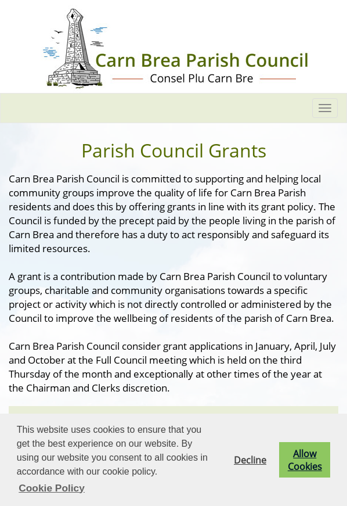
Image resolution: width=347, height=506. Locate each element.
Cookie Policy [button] (52, 488)
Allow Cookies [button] (305, 460)
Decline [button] (250, 460)
